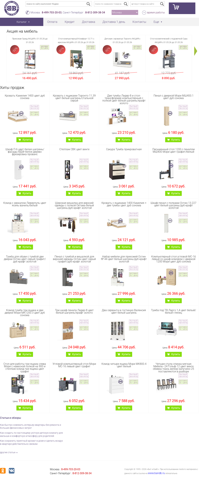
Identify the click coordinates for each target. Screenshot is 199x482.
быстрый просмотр (34, 107)
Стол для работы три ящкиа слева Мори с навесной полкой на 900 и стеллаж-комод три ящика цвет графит (24, 367)
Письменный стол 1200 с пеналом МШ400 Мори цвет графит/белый (173, 150)
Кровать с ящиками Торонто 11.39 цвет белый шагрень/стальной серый (74, 98)
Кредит (70, 22)
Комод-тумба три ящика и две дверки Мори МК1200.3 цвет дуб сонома (25, 313)
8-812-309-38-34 (95, 12)
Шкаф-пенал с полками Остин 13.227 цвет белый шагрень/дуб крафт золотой (173, 205)
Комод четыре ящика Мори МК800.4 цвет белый (123, 365)
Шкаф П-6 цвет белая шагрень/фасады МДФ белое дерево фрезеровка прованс (24, 152)
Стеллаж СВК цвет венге (74, 149)
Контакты (139, 22)
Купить (27, 139)
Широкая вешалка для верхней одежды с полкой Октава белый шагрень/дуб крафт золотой (74, 205)
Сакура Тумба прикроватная (124, 149)
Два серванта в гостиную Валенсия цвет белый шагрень (124, 311)
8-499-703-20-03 (52, 12)
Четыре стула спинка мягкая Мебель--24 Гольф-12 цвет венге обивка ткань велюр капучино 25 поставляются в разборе (173, 367)
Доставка (88, 22)
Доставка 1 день (113, 22)
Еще (156, 22)
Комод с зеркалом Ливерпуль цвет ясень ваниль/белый (24, 204)
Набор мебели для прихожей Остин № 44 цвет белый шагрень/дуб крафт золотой (124, 259)
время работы (156, 12)
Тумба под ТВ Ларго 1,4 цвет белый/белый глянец (173, 311)
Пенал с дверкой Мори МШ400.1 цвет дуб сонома (174, 97)
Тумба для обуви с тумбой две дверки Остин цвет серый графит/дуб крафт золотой (25, 259)
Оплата (52, 22)
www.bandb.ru (156, 473)
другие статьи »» (9, 452)
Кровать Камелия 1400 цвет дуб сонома (25, 97)
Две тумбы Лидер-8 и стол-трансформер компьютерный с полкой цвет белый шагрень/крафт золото (124, 99)
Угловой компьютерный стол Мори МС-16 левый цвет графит (74, 365)
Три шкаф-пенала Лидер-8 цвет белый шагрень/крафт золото (74, 311)
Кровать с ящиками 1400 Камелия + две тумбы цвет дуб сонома (123, 204)
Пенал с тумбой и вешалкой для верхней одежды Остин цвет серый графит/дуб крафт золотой (74, 259)
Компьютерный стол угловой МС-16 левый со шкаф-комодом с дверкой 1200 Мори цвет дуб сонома (173, 259)
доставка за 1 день (44, 47)
